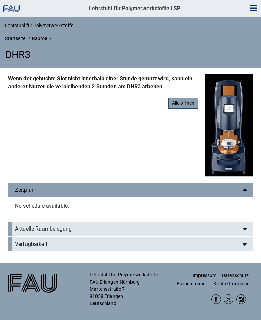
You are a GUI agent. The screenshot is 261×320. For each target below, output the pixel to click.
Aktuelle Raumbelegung (43, 228)
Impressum (204, 275)
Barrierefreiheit (192, 283)
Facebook (216, 299)
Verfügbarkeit (31, 244)
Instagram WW (241, 299)
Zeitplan (25, 190)
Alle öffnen (183, 103)
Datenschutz (235, 275)
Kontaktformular (231, 283)
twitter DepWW (228, 299)
